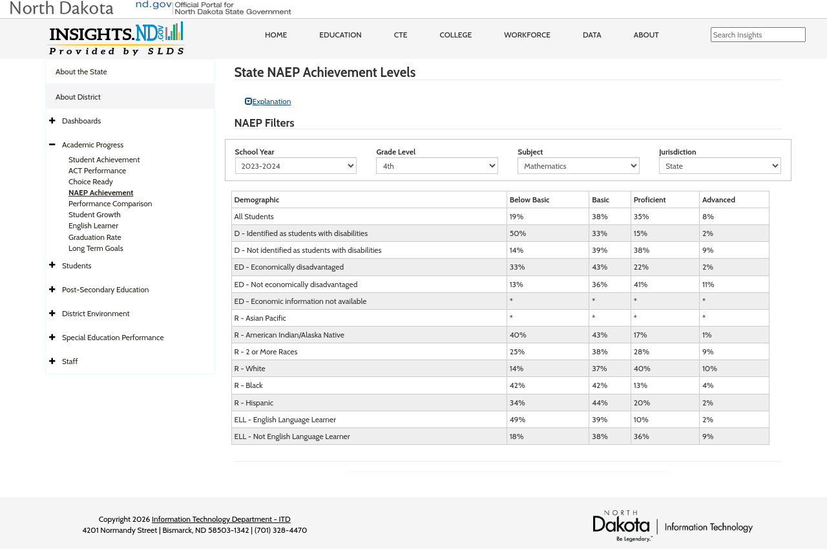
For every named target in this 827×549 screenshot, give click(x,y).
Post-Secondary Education (105, 289)
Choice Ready (90, 181)
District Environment (96, 313)
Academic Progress (92, 144)
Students (77, 265)
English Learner (93, 225)
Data (592, 34)
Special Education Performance (113, 337)
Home (276, 34)
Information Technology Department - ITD (221, 519)
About (646, 34)
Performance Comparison (110, 203)
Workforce (527, 34)
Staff (70, 361)
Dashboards (81, 120)
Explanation (268, 101)
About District (78, 97)
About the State (81, 71)
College (455, 34)
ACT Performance (97, 170)
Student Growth (94, 214)
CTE (401, 34)
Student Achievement (104, 159)
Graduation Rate (94, 237)
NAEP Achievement (100, 192)
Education (340, 34)
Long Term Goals (95, 248)
